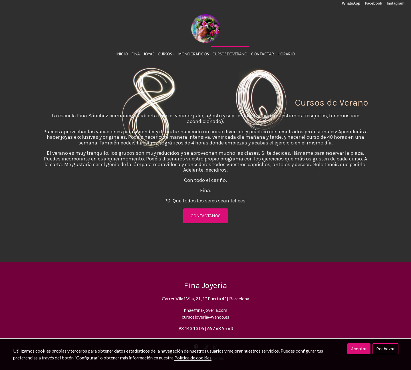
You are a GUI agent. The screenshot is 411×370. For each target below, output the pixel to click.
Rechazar (385, 348)
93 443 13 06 (191, 328)
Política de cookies (192, 357)
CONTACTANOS (206, 215)
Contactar (262, 54)
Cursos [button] (166, 54)
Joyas (149, 54)
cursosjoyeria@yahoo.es (205, 316)
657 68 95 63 (220, 328)
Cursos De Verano (229, 54)
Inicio (122, 54)
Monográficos (193, 54)
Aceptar (359, 348)
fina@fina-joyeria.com (205, 310)
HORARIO (286, 54)
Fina (136, 54)
